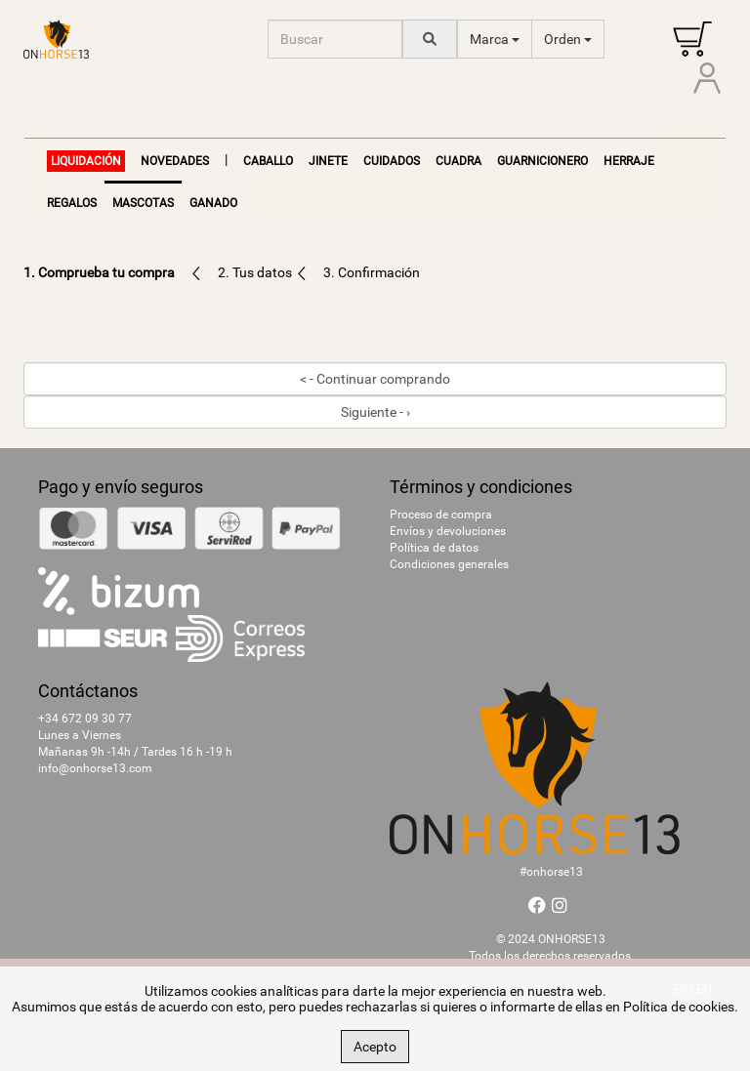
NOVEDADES (175, 161)
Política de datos (434, 548)
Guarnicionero (542, 161)
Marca (495, 39)
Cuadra (458, 161)
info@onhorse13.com (95, 768)
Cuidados (391, 161)
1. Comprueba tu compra (99, 272)
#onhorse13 (551, 872)
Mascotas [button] (143, 203)
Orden (568, 39)
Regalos (72, 203)
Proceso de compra (441, 514)
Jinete (328, 161)
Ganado (213, 203)
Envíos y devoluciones (448, 531)
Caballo (268, 161)
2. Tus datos (256, 272)
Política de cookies (678, 1006)
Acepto (375, 1046)
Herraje (629, 161)
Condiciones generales (449, 564)
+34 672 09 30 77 (85, 718)
